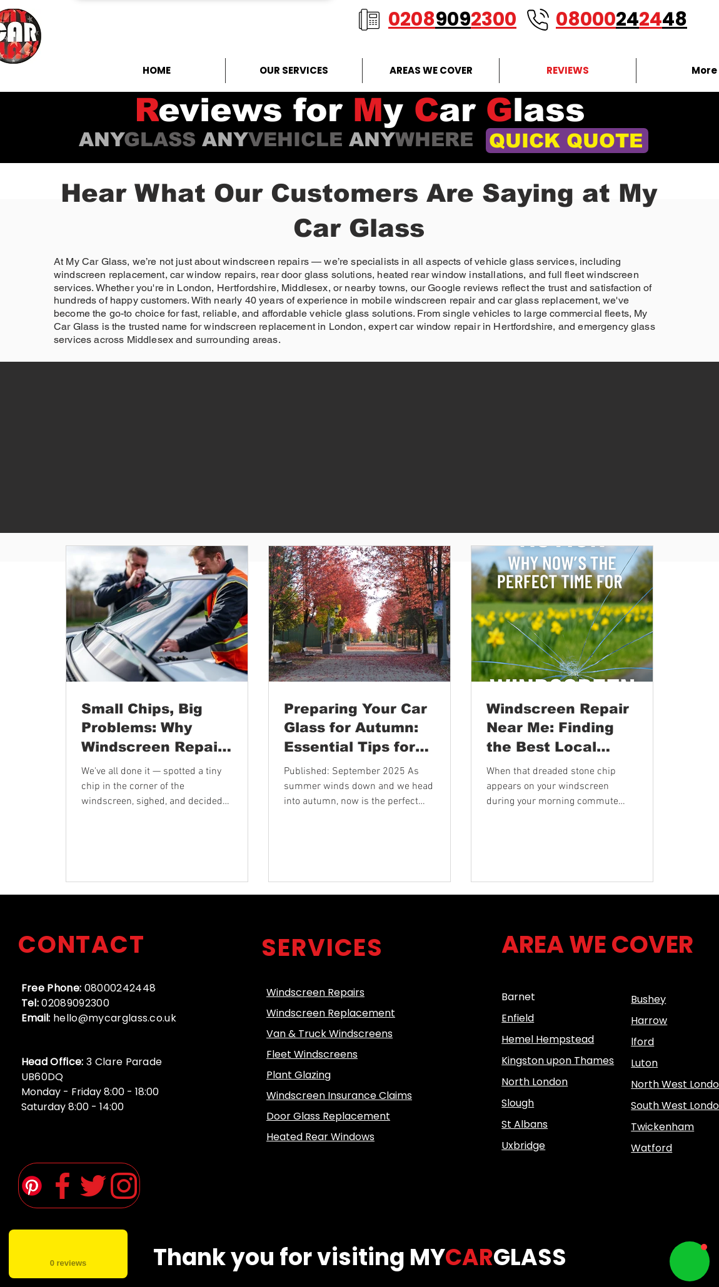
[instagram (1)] (124, 1186)
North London (534, 1082)
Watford (651, 1148)
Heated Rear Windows (320, 1137)
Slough (517, 1103)
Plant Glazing (298, 1075)
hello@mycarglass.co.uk (114, 1018)
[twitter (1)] (93, 1186)
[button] (690, 1261)
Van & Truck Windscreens (329, 1033)
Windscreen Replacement (330, 1013)
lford (642, 1042)
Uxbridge (523, 1145)
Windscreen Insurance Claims (339, 1095)
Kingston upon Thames (557, 1060)
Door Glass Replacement (328, 1116)
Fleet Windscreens (312, 1054)
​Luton (644, 1063)
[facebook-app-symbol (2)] (62, 1186)
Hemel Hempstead (547, 1039)
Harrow (649, 1020)
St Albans (524, 1124)
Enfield (517, 1018)
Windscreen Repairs (315, 992)
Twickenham (662, 1127)
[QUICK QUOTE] (567, 140)
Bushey (648, 999)
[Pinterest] (32, 1186)
